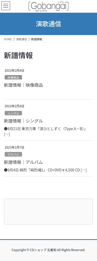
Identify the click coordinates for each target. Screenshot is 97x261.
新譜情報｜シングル (23, 121)
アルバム (13, 154)
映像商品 (13, 77)
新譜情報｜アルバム (23, 162)
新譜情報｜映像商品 (23, 85)
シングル (13, 113)
